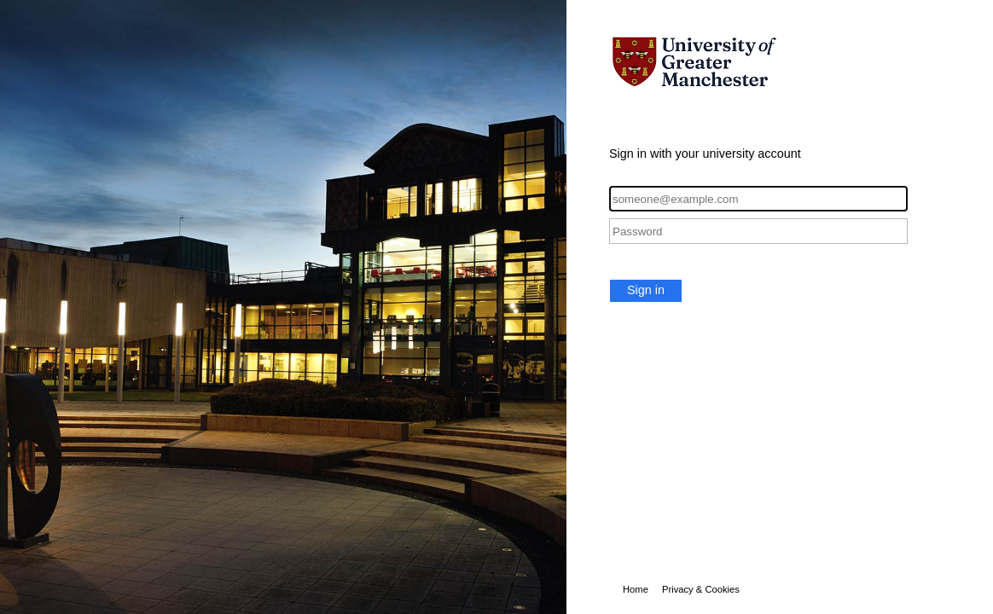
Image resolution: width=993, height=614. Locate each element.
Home (635, 589)
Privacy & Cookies (701, 589)
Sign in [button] (646, 290)
